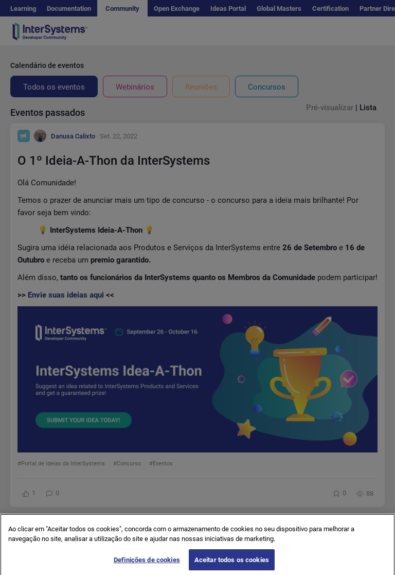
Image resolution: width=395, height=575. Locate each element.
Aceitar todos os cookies (231, 563)
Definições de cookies (147, 563)
